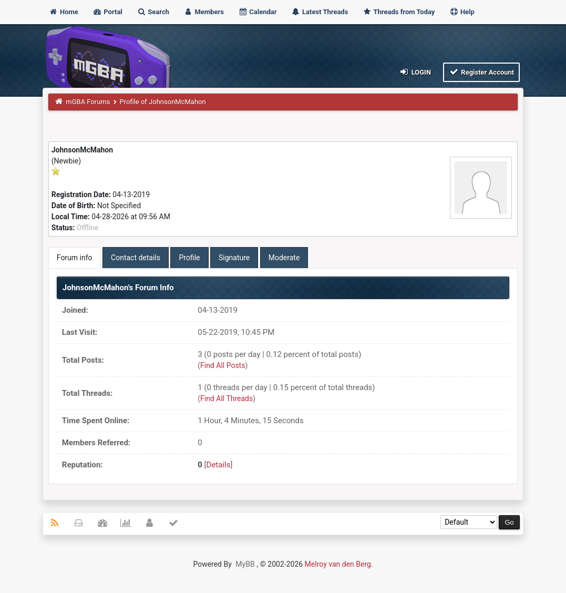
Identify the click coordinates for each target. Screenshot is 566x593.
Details (219, 464)
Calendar (257, 12)
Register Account (481, 71)
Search (153, 12)
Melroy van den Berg (338, 564)
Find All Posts (222, 365)
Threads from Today (399, 12)
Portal (107, 12)
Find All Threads (226, 398)
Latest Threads (319, 12)
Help (462, 12)
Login (415, 71)
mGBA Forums (88, 102)
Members (203, 12)
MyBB (244, 564)
